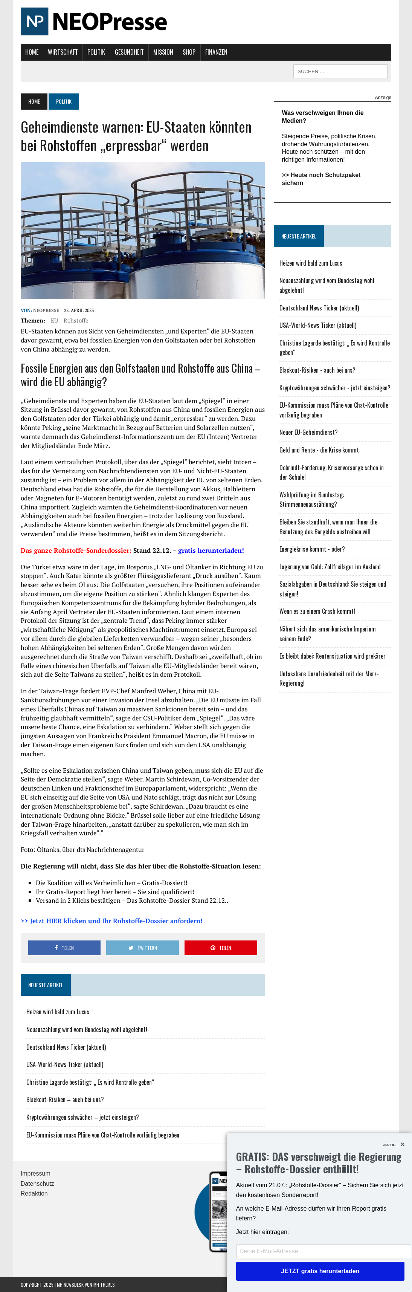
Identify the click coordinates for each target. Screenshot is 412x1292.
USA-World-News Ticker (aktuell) (64, 1064)
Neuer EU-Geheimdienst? (308, 432)
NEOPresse (46, 310)
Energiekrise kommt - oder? (312, 548)
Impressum (35, 1173)
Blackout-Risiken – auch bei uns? (65, 1099)
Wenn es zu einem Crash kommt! (317, 611)
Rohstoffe (76, 320)
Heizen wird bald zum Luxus (57, 1011)
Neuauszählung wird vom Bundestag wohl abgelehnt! (86, 1029)
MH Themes (104, 1284)
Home (31, 52)
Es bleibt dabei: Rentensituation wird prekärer (332, 656)
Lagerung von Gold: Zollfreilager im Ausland (330, 566)
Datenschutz (37, 1183)
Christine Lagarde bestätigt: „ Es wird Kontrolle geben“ (90, 1082)
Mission (163, 52)
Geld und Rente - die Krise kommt (319, 449)
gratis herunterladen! (211, 550)
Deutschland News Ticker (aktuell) (66, 1047)
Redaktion (34, 1193)
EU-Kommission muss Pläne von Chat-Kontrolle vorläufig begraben (102, 1134)
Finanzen (216, 52)
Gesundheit (129, 52)
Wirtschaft (63, 52)
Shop (189, 52)
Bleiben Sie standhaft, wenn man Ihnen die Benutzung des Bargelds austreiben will (328, 526)
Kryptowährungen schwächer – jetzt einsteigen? (82, 1117)
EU (54, 320)
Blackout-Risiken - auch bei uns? (317, 370)
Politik (96, 52)
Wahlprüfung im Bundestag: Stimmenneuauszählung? (311, 499)
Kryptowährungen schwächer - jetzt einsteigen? (335, 387)
